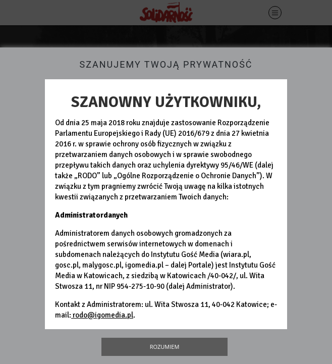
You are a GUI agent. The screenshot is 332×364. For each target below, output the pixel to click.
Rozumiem (165, 346)
